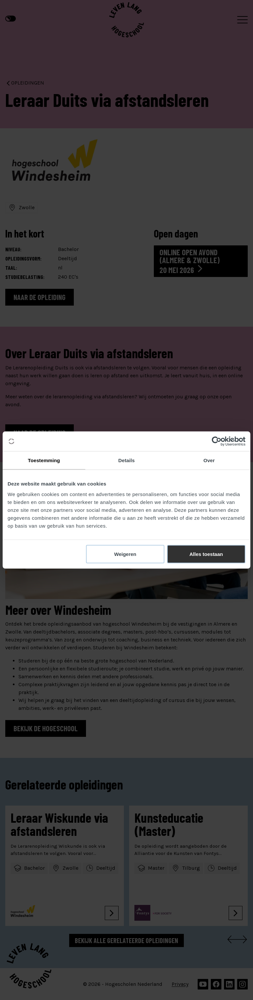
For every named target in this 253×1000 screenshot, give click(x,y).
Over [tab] (209, 460)
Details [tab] (126, 460)
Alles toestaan (206, 554)
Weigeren (125, 554)
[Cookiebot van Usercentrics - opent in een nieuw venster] (216, 441)
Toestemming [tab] (44, 460)
